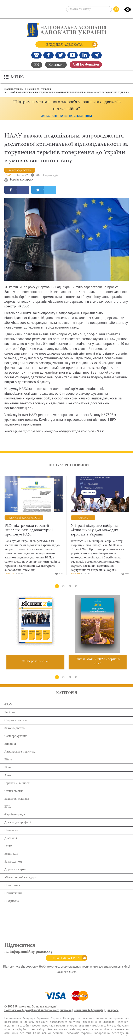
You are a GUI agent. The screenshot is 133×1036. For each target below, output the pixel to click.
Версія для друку (22, 179)
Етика (8, 846)
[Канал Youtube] (72, 55)
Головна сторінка (13, 89)
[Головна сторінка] (66, 30)
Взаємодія (11, 854)
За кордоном (13, 861)
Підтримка (11, 901)
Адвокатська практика (19, 751)
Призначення (13, 893)
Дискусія (10, 838)
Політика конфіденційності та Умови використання (37, 1010)
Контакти (56, 65)
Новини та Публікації (39, 89)
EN (36, 65)
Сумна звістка (13, 791)
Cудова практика (16, 720)
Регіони (9, 712)
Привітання (12, 885)
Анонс (8, 775)
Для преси (111, 1010)
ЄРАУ (8, 704)
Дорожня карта (15, 869)
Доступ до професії (17, 822)
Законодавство (14, 728)
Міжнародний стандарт (20, 877)
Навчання (11, 830)
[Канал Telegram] (96, 55)
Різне (7, 767)
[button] (66, 108)
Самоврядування (15, 736)
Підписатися (67, 958)
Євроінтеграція (14, 814)
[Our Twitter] (60, 55)
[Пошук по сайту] (89, 9)
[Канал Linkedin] (84, 55)
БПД (7, 806)
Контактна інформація (88, 1010)
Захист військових (16, 799)
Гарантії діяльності (17, 783)
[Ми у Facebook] (48, 55)
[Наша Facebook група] (36, 55)
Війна (8, 759)
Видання (10, 744)
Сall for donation (86, 65)
